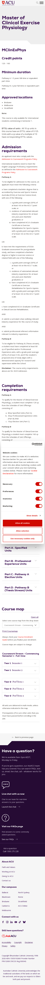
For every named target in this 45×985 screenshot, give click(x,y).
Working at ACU (8, 871)
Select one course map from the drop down (20, 620)
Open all (34, 617)
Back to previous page (24, 737)
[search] (37, 3)
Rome (20, 897)
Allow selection (22, 531)
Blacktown (6, 897)
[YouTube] (16, 922)
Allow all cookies (22, 523)
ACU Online (22, 906)
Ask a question (10, 848)
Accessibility (6, 942)
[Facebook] (3, 922)
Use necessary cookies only (22, 539)
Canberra (5, 906)
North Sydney (24, 892)
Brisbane (5, 901)
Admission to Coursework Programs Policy (19, 159)
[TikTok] (20, 922)
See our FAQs (8, 839)
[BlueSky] (24, 922)
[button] (21, 549)
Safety (12, 946)
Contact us (6, 880)
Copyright (18, 942)
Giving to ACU (7, 876)
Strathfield (22, 901)
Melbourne (6, 910)
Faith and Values (8, 867)
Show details (32, 516)
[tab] (21, 549)
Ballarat (5, 892)
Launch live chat (9, 807)
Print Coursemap (10, 631)
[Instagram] (7, 922)
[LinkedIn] (11, 922)
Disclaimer (29, 942)
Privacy (4, 946)
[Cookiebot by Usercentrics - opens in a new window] (32, 444)
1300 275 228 (12, 851)
